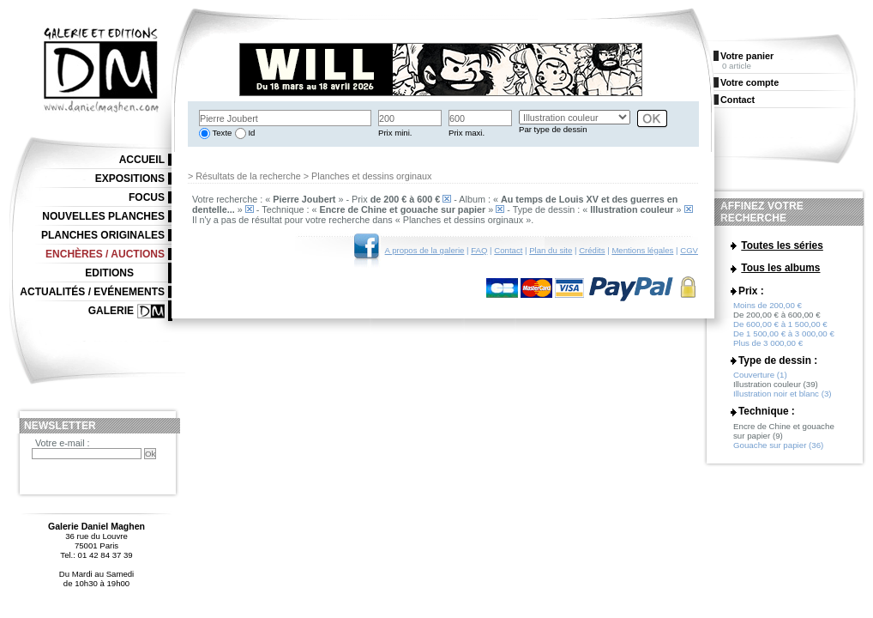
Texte (221, 132)
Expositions (130, 179)
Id (251, 132)
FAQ (479, 250)
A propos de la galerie (425, 250)
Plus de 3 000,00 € (768, 352)
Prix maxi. (467, 132)
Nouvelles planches (103, 216)
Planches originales (103, 235)
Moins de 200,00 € (767, 314)
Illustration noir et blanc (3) (782, 403)
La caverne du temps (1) (778, 284)
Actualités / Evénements (92, 292)
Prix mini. (395, 132)
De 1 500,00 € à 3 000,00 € (783, 343)
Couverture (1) (760, 384)
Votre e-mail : (62, 443)
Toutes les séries (782, 245)
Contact (508, 250)
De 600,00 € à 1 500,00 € (780, 333)
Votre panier (747, 56)
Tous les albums (780, 270)
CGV (689, 250)
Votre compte (749, 82)
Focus (147, 197)
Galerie (111, 311)
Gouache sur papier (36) (778, 454)
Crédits (592, 250)
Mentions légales (642, 250)
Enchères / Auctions (105, 254)
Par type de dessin (553, 129)
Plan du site (550, 250)
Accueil (142, 160)
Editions (109, 273)
